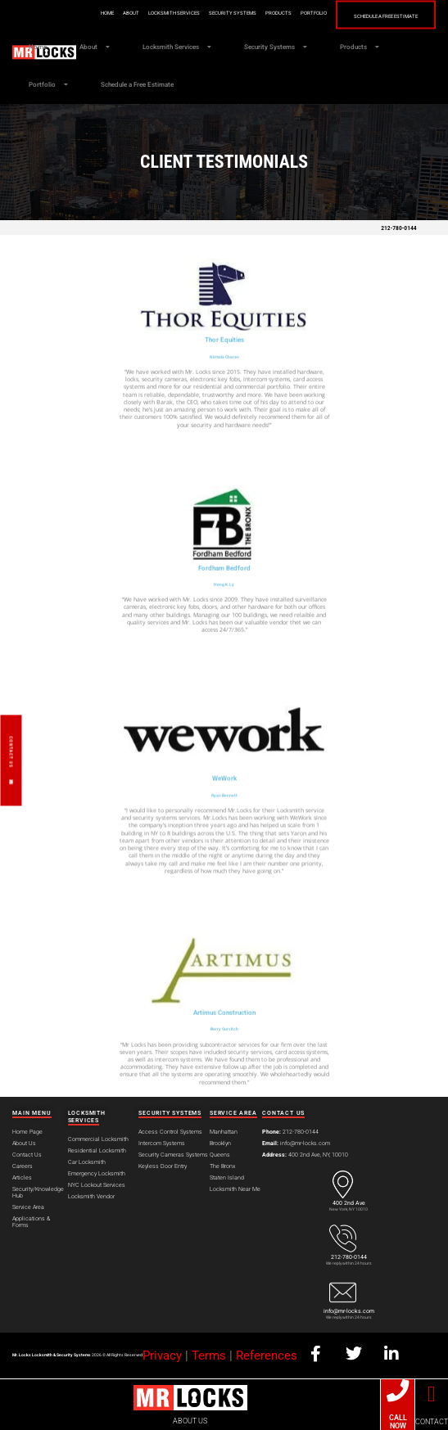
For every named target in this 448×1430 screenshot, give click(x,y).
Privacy (162, 1355)
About (131, 13)
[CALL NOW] (398, 1390)
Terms (209, 1355)
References (266, 1355)
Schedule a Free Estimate (386, 15)
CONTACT (431, 1422)
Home (107, 13)
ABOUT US (190, 1421)
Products (278, 13)
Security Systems (232, 13)
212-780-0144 (399, 228)
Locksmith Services (174, 13)
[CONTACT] (431, 1394)
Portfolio (314, 13)
